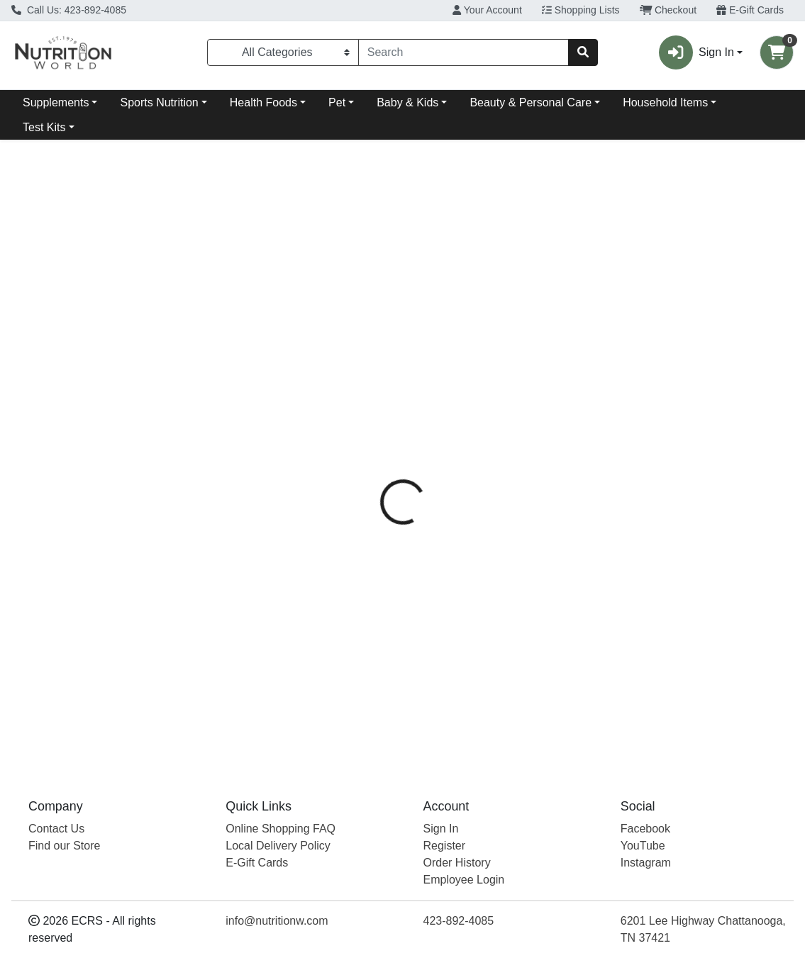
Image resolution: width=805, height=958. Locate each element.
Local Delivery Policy (278, 846)
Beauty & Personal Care (531, 102)
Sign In (441, 829)
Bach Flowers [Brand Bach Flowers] (509, 374)
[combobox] (464, 52)
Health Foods (263, 102)
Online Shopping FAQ (280, 829)
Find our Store (64, 846)
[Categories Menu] (283, 52)
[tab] (374, 321)
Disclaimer (590, 321)
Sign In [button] (696, 52)
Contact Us (56, 829)
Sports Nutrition (159, 102)
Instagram (646, 863)
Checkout (668, 10)
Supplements (56, 102)
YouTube (643, 846)
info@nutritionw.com (277, 921)
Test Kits (44, 127)
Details (374, 321)
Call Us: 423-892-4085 (68, 10)
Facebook (645, 829)
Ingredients (513, 321)
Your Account (487, 10)
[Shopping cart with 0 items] (777, 52)
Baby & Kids (407, 102)
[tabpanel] (570, 544)
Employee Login (464, 880)
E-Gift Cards (750, 10)
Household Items (665, 102)
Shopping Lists (581, 10)
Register (444, 846)
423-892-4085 (458, 921)
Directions (439, 321)
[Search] (464, 52)
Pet (336, 102)
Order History (457, 863)
